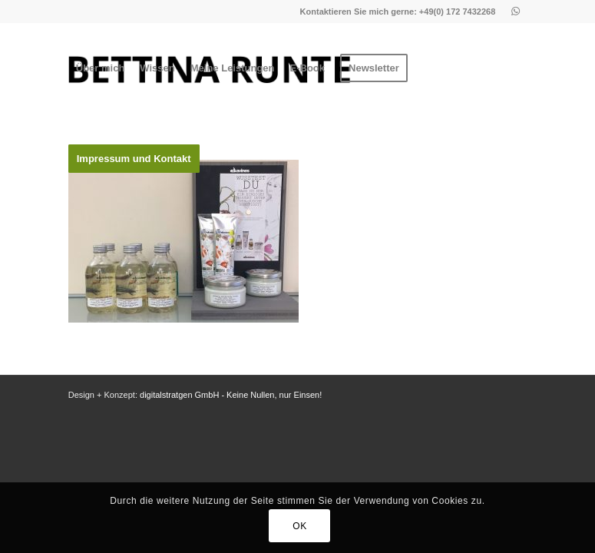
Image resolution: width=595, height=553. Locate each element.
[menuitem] (100, 68)
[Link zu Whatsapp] (515, 11)
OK (300, 526)
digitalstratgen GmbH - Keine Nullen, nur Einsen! (231, 394)
